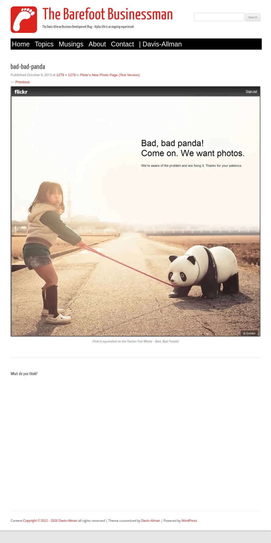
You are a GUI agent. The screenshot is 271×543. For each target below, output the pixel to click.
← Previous (20, 82)
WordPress (189, 521)
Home (21, 44)
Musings (71, 44)
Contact (122, 44)
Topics (44, 44)
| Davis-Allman (160, 44)
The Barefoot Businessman (107, 15)
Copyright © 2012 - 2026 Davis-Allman (50, 521)
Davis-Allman (150, 521)
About (97, 44)
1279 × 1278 (66, 75)
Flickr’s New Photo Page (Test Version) (110, 75)
